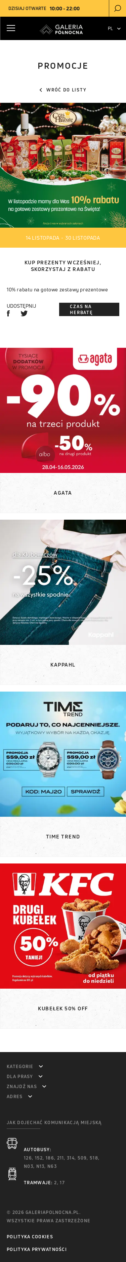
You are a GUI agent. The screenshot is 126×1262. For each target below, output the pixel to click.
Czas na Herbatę (81, 309)
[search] (117, 8)
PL (114, 28)
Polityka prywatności (37, 1249)
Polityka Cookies (30, 1237)
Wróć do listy (63, 90)
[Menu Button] (11, 28)
